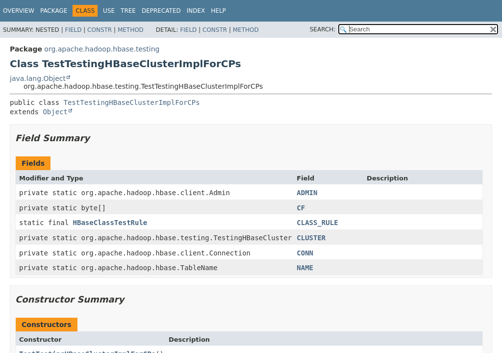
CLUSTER (311, 238)
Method (131, 29)
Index (196, 10)
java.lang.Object (38, 78)
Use (109, 10)
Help (218, 10)
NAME (305, 268)
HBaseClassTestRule (110, 223)
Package (53, 10)
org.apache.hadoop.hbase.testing (101, 49)
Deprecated (161, 10)
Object (55, 112)
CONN (305, 253)
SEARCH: (323, 29)
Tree (128, 10)
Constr (99, 29)
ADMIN (307, 193)
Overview (18, 10)
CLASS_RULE (317, 223)
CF (301, 208)
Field (73, 29)
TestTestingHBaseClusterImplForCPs (132, 102)
